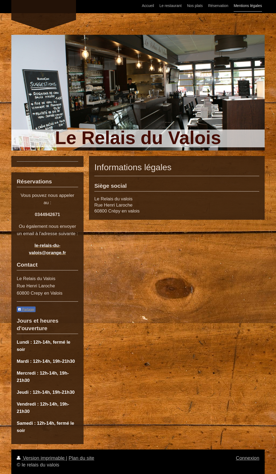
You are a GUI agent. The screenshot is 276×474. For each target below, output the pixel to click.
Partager (26, 309)
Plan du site (81, 458)
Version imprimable (41, 458)
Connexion (247, 458)
